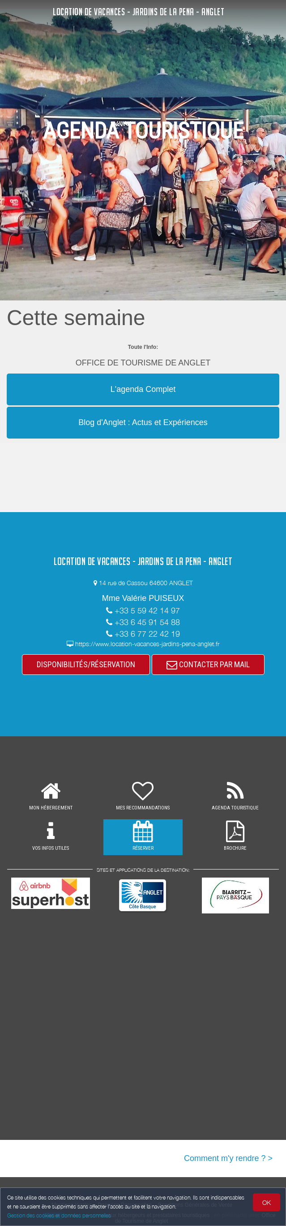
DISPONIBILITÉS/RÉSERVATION (86, 664)
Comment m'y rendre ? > (228, 1158)
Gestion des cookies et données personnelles (59, 1215)
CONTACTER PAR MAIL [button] (208, 664)
